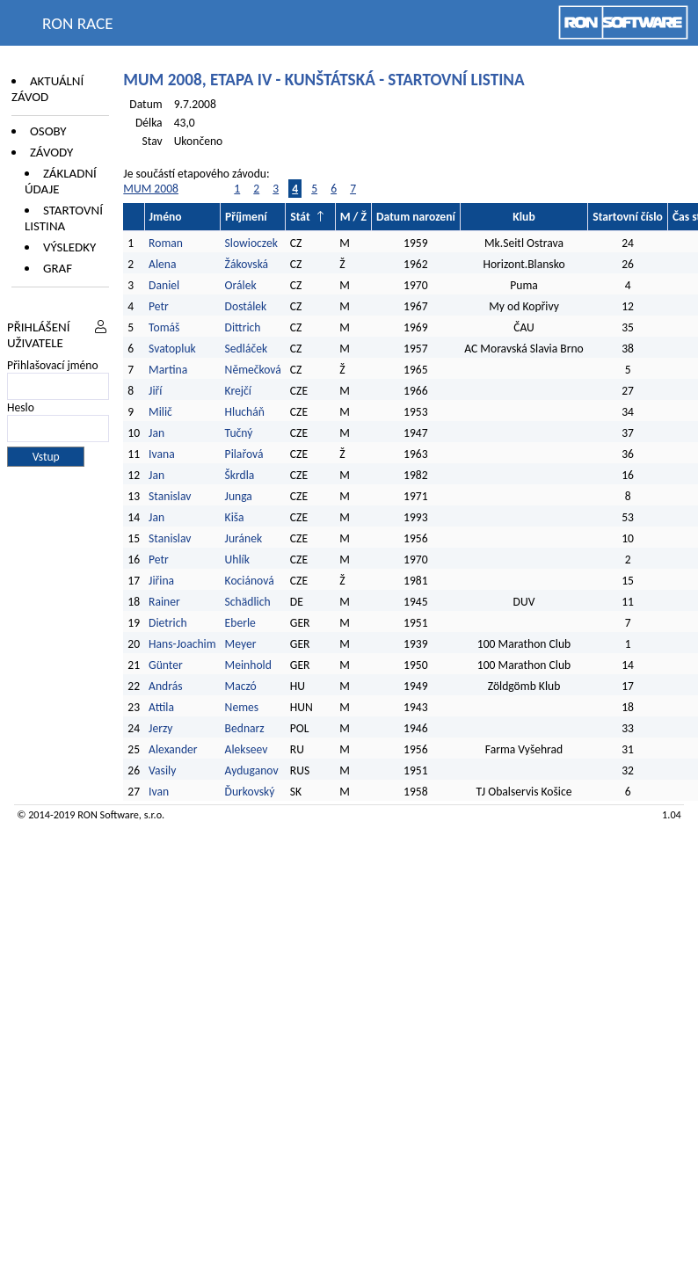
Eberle (240, 622)
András (165, 686)
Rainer (164, 601)
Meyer (241, 643)
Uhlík (237, 559)
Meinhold (248, 665)
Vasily (162, 770)
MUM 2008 (150, 188)
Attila (161, 707)
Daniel (164, 285)
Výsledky (69, 247)
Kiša (234, 517)
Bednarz (245, 728)
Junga (238, 496)
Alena (162, 264)
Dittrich (243, 327)
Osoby (48, 131)
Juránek (244, 538)
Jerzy (160, 728)
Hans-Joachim (182, 643)
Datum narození (415, 216)
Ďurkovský (250, 791)
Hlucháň (245, 411)
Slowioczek (251, 243)
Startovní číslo (628, 216)
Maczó (241, 686)
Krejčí (238, 390)
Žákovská (247, 264)
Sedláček (246, 348)
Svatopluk (172, 348)
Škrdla (240, 475)
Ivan (159, 791)
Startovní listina (64, 218)
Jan (156, 432)
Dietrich (167, 622)
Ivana (162, 454)
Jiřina (161, 580)
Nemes (241, 707)
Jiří (155, 390)
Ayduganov (252, 770)
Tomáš (164, 327)
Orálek (241, 285)
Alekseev (246, 749)
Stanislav (170, 496)
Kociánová (249, 580)
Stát (299, 216)
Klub (523, 216)
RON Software (108, 814)
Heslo (20, 407)
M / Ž (353, 216)
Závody (51, 152)
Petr (159, 306)
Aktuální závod (47, 89)
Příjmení (245, 216)
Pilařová (244, 454)
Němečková (253, 369)
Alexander (173, 749)
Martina (168, 369)
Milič (160, 411)
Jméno (165, 216)
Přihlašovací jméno (52, 365)
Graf (57, 268)
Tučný (239, 432)
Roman (166, 243)
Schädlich (248, 601)
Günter (166, 665)
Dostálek (246, 306)
